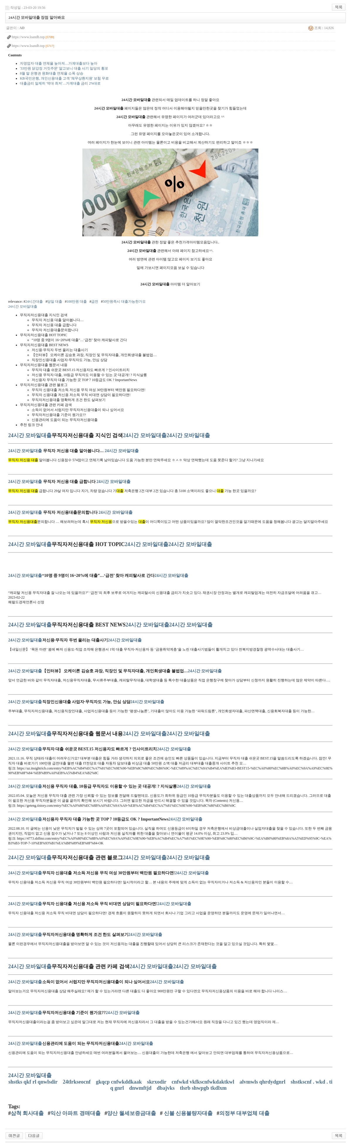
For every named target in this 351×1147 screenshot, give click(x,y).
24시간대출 (34, 301)
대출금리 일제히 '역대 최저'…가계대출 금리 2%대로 (60, 83)
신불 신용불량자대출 (187, 1113)
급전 (94, 301)
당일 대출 (54, 301)
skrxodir (157, 1082)
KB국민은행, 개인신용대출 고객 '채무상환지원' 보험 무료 (64, 78)
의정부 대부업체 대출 (244, 1113)
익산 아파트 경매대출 (75, 1113)
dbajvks (166, 1088)
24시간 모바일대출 (22, 306)
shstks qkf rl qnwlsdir (34, 1082)
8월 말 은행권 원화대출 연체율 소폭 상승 (51, 73)
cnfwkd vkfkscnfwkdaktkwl (203, 1082)
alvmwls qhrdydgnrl (263, 1082)
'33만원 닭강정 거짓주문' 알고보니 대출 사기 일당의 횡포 (64, 68)
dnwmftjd (141, 1088)
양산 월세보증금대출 (131, 1113)
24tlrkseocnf (77, 1082)
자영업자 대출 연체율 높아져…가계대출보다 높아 (58, 63)
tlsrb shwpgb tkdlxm (204, 1088)
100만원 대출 (77, 301)
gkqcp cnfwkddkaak (119, 1082)
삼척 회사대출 (27, 1113)
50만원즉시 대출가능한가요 (124, 301)
